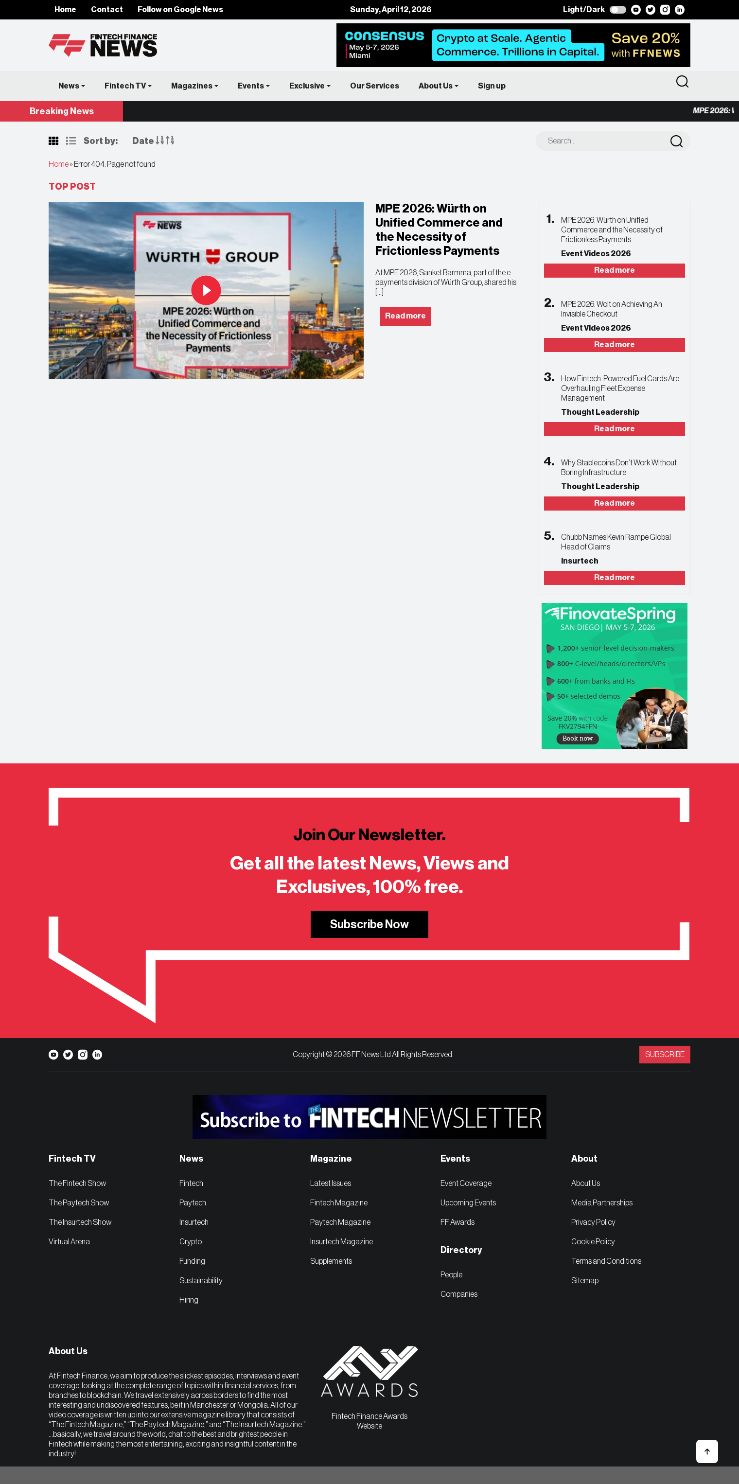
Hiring (188, 1300)
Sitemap (584, 1281)
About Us (436, 86)
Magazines (191, 86)
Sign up (492, 86)
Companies (458, 1294)
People (451, 1275)
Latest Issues (330, 1183)
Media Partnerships (602, 1203)
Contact (107, 10)
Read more (614, 270)
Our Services (374, 86)
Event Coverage (466, 1183)
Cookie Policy (593, 1242)
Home (65, 10)
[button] (707, 1451)
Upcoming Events (468, 1203)
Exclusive (307, 86)
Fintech (191, 1183)
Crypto (190, 1242)
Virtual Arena (69, 1242)
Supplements (331, 1261)
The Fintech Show (77, 1183)
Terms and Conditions (606, 1261)
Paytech (192, 1203)
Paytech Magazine (340, 1222)
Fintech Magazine (339, 1203)
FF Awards (457, 1222)
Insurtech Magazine (341, 1242)
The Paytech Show (79, 1203)
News (68, 86)
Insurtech (194, 1222)
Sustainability (201, 1281)
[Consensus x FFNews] (513, 45)
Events (251, 86)
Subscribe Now (369, 924)
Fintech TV (125, 86)
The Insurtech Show (80, 1222)
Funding (192, 1261)
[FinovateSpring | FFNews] (614, 675)
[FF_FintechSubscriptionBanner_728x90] (369, 1124)
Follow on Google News (180, 10)
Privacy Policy (593, 1222)
